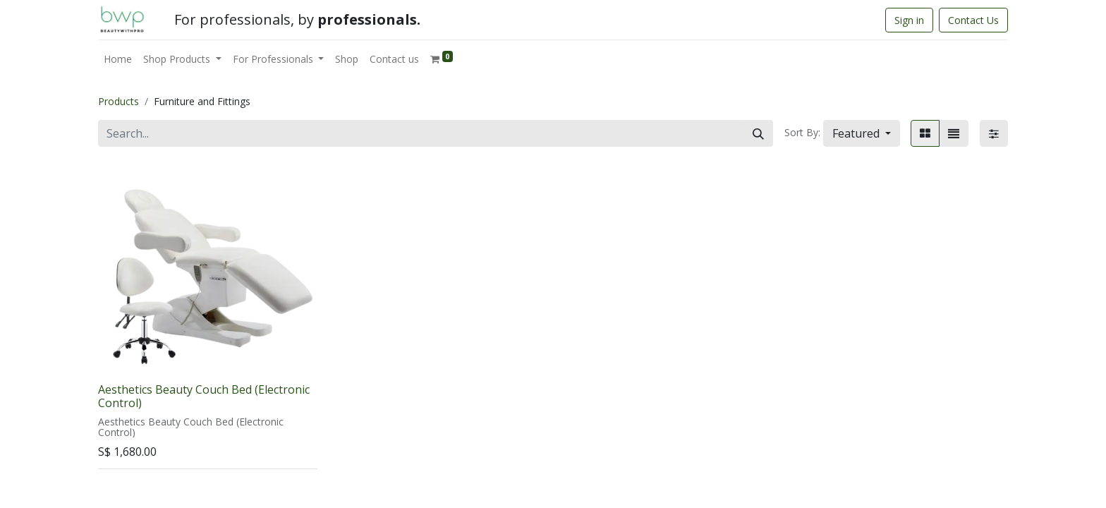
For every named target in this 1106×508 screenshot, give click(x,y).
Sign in (909, 20)
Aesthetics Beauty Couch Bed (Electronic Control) (204, 396)
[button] (861, 133)
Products (118, 101)
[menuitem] (118, 59)
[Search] (758, 133)
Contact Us (973, 20)
